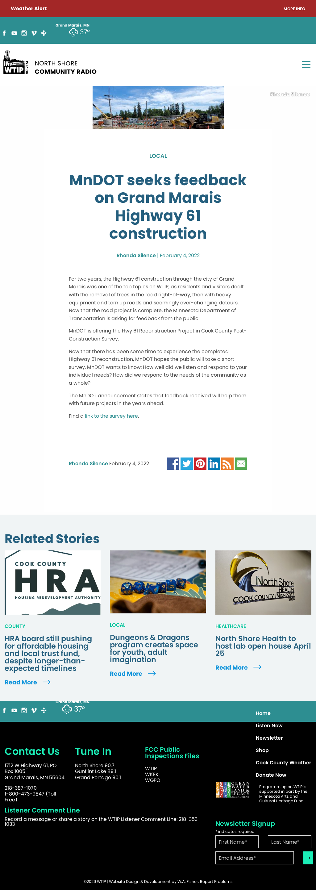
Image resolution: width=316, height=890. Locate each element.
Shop (262, 750)
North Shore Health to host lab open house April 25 (263, 646)
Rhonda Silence (136, 255)
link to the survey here (111, 416)
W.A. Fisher (187, 881)
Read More (28, 682)
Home (263, 713)
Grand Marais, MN (72, 702)
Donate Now (271, 775)
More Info (294, 9)
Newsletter (269, 738)
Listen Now (269, 725)
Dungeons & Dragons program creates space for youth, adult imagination (154, 648)
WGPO (152, 780)
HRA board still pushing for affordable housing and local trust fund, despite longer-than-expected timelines (48, 653)
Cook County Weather (283, 762)
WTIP (151, 768)
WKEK (152, 774)
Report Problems (216, 881)
